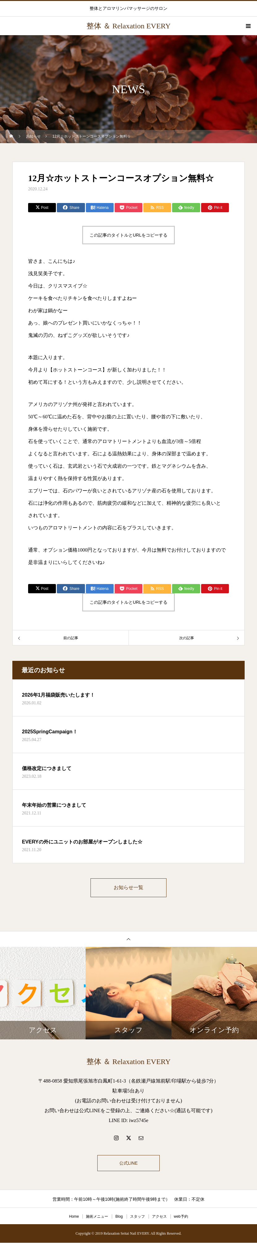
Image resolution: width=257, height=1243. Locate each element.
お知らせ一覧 (128, 887)
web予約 (181, 1217)
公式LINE (128, 1163)
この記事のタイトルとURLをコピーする (128, 235)
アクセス (159, 1217)
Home (74, 1217)
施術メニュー (97, 1217)
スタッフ (137, 1217)
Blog (119, 1217)
